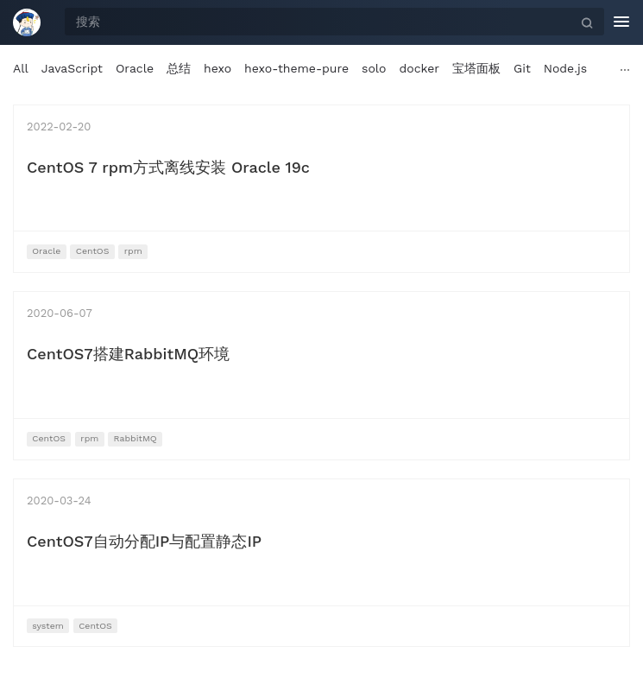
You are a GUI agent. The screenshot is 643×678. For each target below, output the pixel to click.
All (20, 68)
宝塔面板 (476, 68)
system (48, 625)
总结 (179, 68)
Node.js (565, 68)
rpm (133, 251)
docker (420, 68)
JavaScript (72, 68)
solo (374, 68)
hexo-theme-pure (296, 68)
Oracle (135, 68)
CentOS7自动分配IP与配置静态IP (144, 541)
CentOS (93, 251)
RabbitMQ (135, 438)
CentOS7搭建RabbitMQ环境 (128, 354)
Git (522, 68)
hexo (217, 68)
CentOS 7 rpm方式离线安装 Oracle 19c (168, 167)
